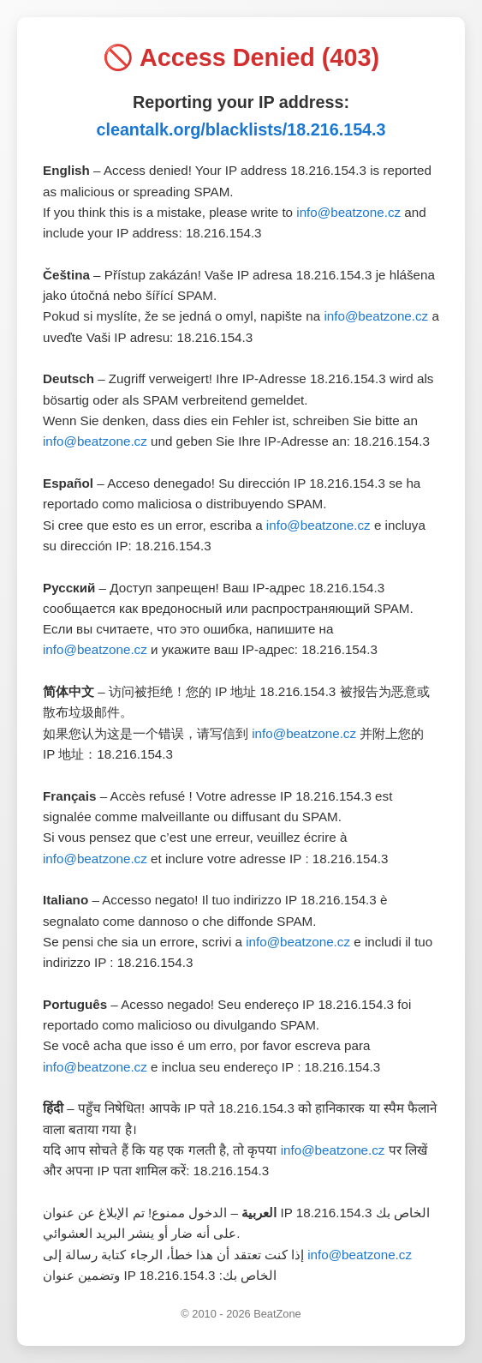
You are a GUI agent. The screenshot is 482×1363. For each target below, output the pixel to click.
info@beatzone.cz (348, 212)
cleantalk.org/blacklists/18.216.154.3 (240, 129)
